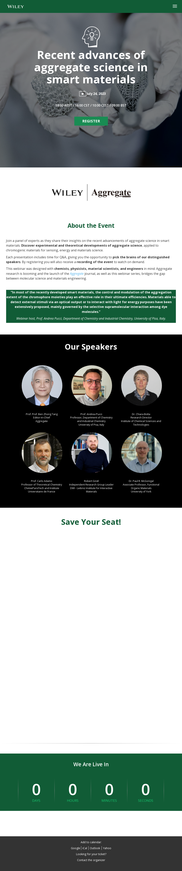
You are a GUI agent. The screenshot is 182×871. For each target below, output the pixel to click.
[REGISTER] (91, 121)
